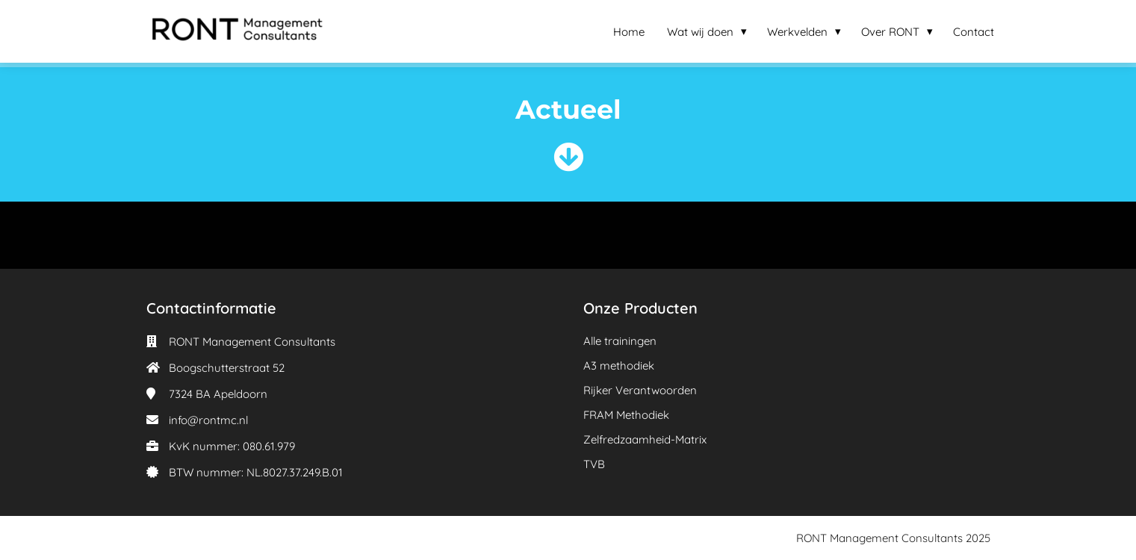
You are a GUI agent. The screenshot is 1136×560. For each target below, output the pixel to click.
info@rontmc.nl (208, 420)
